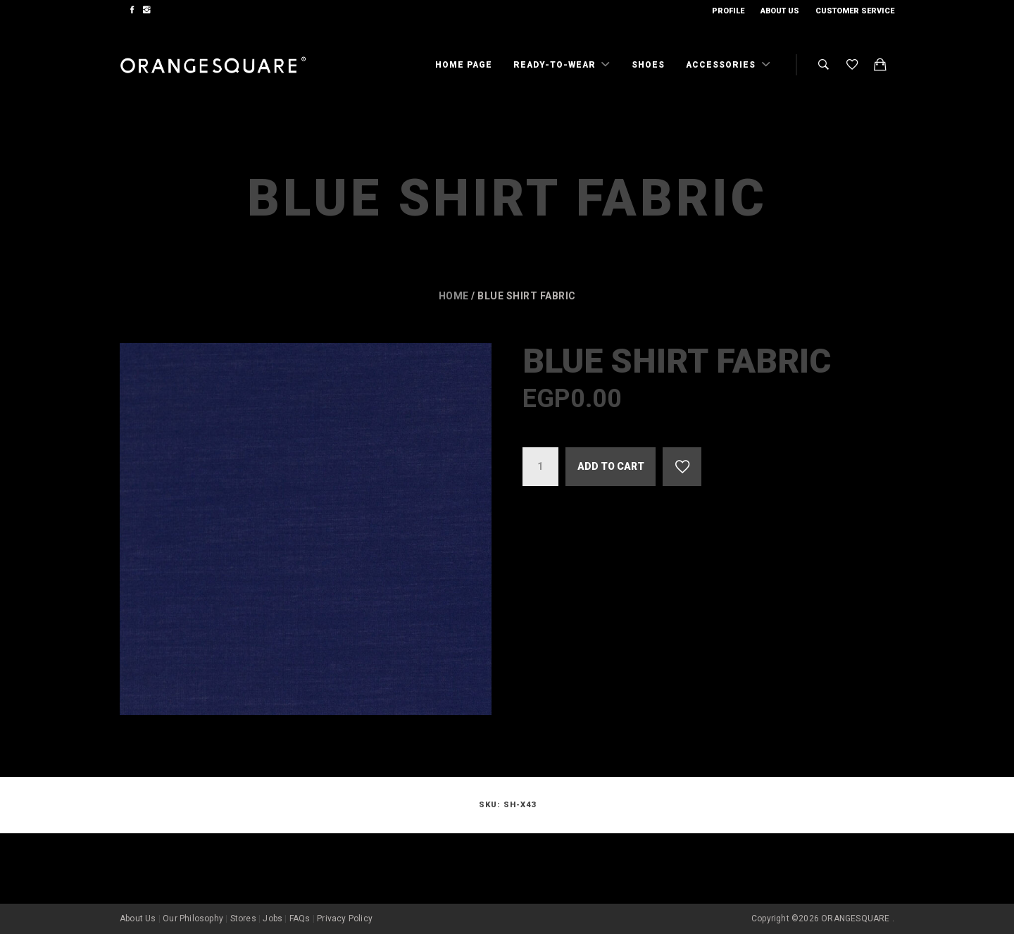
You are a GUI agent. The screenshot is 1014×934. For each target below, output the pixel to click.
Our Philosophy (193, 918)
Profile (728, 10)
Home (454, 295)
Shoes (648, 65)
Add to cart (610, 466)
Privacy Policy (345, 918)
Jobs (272, 918)
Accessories (722, 65)
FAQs (300, 918)
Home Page (463, 65)
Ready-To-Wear (556, 65)
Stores (243, 918)
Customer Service (854, 10)
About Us (779, 10)
